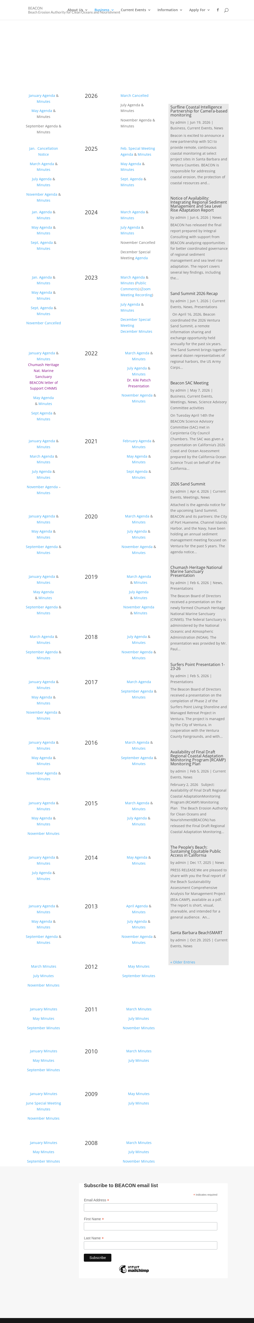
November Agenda (41, 194)
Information (168, 10)
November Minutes (44, 833)
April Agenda (137, 906)
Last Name (94, 1238)
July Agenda (42, 179)
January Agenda (42, 95)
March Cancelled (135, 95)
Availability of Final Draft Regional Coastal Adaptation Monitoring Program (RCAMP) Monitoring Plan (198, 758)
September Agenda (42, 546)
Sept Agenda (41, 413)
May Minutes (139, 966)
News (218, 128)
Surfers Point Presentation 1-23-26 (197, 666)
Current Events (133, 10)
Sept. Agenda (132, 179)
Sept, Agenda (42, 242)
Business (102, 10)
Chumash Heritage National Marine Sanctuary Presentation (196, 571)
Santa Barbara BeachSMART (196, 932)
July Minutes (43, 975)
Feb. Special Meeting (138, 148)
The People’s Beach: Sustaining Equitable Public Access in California (195, 851)
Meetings (178, 402)
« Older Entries (182, 962)
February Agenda (137, 441)
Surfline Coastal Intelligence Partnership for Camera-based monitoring (198, 111)
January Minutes (43, 1009)
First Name (94, 1219)
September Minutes (138, 975)
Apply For (197, 10)
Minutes (43, 101)
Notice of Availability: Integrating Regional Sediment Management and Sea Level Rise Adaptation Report (198, 204)
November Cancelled (43, 323)
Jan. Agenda (42, 212)
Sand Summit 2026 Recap (194, 293)
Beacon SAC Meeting (189, 383)
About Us (75, 10)
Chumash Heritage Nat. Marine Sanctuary (43, 370)
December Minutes (136, 331)
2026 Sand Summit (187, 484)
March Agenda (42, 163)
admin (180, 122)
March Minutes (43, 966)
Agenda (127, 154)
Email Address (96, 1200)
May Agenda (42, 110)
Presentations (205, 306)
